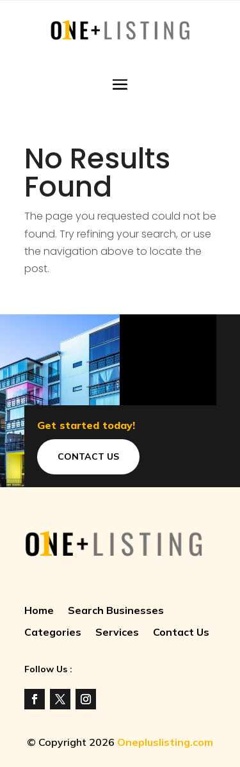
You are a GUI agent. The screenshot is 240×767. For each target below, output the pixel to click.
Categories (52, 632)
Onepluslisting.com (165, 742)
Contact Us (88, 456)
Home (39, 611)
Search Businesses (116, 611)
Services (117, 632)
